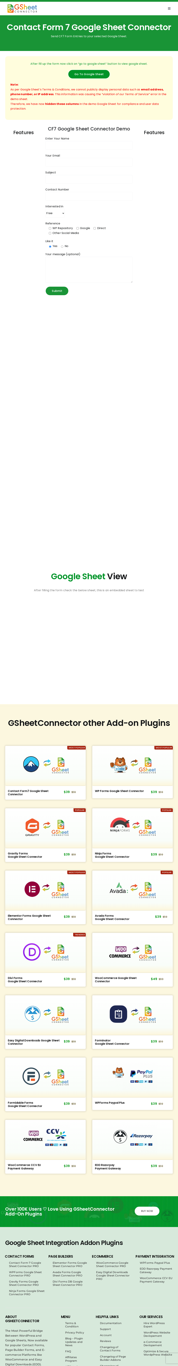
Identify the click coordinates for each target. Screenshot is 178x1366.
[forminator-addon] (133, 1015)
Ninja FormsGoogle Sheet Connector (112, 855)
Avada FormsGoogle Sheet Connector (112, 917)
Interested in (54, 206)
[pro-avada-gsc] (133, 890)
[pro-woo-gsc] (133, 952)
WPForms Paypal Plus (110, 1103)
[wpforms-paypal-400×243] (132, 1077)
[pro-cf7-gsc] (45, 765)
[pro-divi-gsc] (45, 952)
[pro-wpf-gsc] (133, 765)
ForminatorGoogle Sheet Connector (112, 1042)
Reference (52, 223)
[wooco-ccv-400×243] (45, 1139)
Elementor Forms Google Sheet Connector (29, 917)
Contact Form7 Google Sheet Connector (28, 792)
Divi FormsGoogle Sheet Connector (25, 979)
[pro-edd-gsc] (45, 1015)
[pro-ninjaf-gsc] (133, 827)
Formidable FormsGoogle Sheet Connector (25, 1104)
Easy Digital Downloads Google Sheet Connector (34, 1042)
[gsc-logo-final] (22, 5)
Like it (49, 241)
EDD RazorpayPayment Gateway (108, 1166)
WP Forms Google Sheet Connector (119, 791)
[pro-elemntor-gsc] (45, 890)
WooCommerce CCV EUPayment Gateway (24, 1166)
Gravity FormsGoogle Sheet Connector (25, 855)
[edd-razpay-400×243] (132, 1139)
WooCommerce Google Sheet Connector (116, 979)
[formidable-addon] (45, 1077)
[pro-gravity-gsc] (45, 827)
